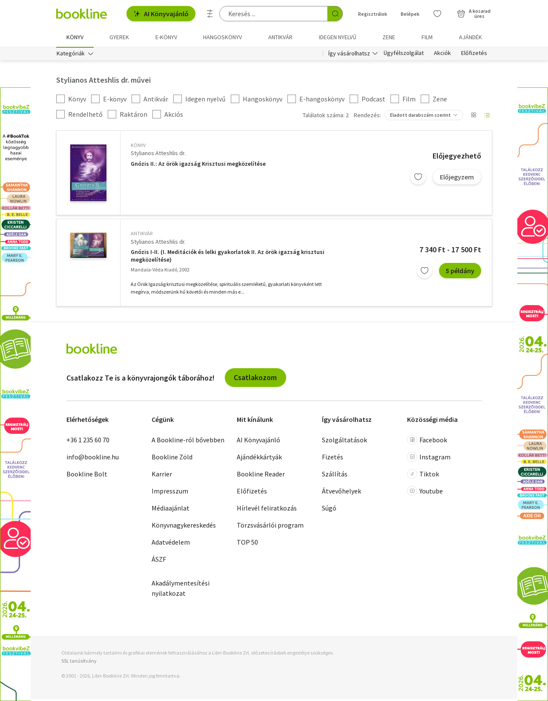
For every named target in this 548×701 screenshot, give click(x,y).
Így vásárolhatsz (349, 54)
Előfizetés (474, 54)
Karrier (162, 475)
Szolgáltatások (344, 441)
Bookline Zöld (172, 458)
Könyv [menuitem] (74, 37)
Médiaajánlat (170, 509)
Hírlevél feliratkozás (267, 509)
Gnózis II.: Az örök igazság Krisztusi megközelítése (198, 165)
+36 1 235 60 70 (87, 441)
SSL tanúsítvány (79, 662)
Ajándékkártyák (259, 458)
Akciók (442, 54)
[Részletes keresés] (210, 13)
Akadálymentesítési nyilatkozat (180, 589)
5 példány (460, 272)
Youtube (425, 492)
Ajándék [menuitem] (470, 37)
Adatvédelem (171, 543)
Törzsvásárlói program (270, 526)
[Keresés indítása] (335, 13)
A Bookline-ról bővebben (188, 441)
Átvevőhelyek (341, 492)
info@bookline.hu (92, 458)
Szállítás (334, 475)
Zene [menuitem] (388, 37)
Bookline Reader (261, 475)
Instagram (428, 458)
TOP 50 (247, 543)
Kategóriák (71, 54)
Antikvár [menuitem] (280, 37)
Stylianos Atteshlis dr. (158, 155)
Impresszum (170, 492)
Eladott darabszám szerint (420, 116)
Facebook (427, 441)
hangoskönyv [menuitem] (222, 37)
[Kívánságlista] (437, 13)
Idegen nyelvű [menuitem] (337, 37)
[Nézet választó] (473, 117)
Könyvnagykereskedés (184, 526)
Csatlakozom (255, 379)
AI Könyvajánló (161, 13)
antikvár (141, 235)
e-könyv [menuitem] (166, 37)
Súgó (329, 509)
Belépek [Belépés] (410, 14)
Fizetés (332, 458)
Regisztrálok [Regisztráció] (372, 14)
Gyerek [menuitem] (119, 37)
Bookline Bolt (86, 475)
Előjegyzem (457, 178)
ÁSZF (159, 560)
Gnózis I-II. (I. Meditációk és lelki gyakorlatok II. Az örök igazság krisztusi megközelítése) (227, 257)
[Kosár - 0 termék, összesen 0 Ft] (473, 14)
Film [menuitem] (427, 37)
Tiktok (423, 475)
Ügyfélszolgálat (404, 54)
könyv (138, 147)
